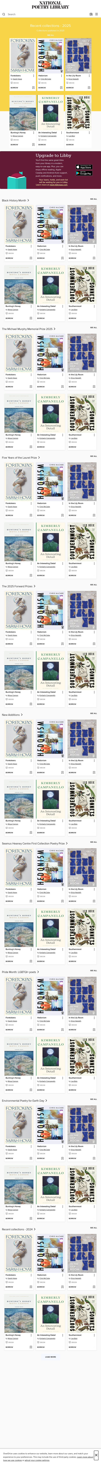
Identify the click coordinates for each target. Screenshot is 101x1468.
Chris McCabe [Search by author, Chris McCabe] (46, 79)
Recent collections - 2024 (19, 1229)
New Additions (12, 715)
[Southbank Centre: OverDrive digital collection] (50, 5)
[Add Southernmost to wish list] (89, 145)
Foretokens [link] (16, 76)
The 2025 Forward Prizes (19, 586)
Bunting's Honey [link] (18, 133)
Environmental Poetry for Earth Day (25, 1101)
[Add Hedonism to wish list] (61, 88)
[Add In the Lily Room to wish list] (89, 88)
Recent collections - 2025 (50, 26)
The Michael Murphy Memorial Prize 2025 (29, 329)
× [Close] (96, 1455)
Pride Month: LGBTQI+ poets (20, 972)
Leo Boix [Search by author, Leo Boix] (72, 136)
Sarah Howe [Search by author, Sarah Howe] (17, 79)
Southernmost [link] (72, 133)
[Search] (4, 14)
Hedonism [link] (42, 76)
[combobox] (45, 14)
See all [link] (50, 35)
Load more (50, 1357)
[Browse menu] (96, 14)
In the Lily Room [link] (73, 76)
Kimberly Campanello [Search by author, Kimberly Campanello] (48, 136)
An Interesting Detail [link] (47, 133)
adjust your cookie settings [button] (37, 1460)
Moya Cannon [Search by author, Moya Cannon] (18, 136)
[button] (33, 76)
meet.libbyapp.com (58, 184)
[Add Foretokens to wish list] (33, 88)
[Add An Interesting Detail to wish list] (61, 145)
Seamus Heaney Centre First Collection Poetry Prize (35, 843)
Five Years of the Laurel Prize (21, 458)
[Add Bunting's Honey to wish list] (33, 145)
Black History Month (16, 200)
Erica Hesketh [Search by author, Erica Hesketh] (74, 79)
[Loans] (91, 15)
